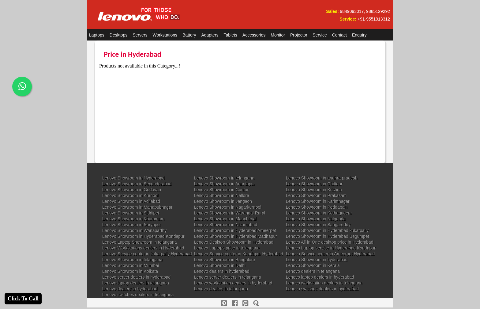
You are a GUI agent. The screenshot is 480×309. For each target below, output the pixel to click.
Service (320, 35)
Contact (339, 35)
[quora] (256, 303)
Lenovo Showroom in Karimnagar (318, 201)
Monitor (278, 35)
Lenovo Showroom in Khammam (133, 218)
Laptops (96, 35)
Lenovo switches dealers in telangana (138, 294)
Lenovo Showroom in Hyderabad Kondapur (143, 236)
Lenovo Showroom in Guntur (221, 189)
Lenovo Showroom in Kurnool (130, 195)
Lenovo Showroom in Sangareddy (318, 224)
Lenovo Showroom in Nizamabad (225, 224)
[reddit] (245, 303)
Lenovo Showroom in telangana (224, 178)
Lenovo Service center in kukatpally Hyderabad (147, 253)
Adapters (209, 35)
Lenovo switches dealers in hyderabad (322, 288)
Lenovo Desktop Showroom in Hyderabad (233, 242)
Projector (298, 35)
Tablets (230, 35)
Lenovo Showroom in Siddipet (130, 213)
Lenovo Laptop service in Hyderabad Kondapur (331, 247)
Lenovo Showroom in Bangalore (224, 259)
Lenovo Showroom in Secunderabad (137, 183)
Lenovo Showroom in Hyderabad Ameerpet (235, 230)
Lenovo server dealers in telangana (227, 277)
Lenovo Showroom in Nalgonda (316, 218)
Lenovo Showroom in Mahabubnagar (137, 207)
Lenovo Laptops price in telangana (227, 247)
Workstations (164, 35)
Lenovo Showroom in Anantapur (224, 183)
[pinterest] (224, 303)
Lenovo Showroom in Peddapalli (316, 207)
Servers (140, 35)
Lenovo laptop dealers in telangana (135, 282)
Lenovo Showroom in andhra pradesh (322, 178)
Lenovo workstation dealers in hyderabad (233, 282)
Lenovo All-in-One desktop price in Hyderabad (329, 242)
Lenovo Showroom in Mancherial (225, 218)
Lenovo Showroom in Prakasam (316, 195)
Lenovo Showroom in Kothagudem (319, 213)
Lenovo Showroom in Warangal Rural (229, 213)
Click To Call (23, 298)
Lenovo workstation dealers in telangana (324, 282)
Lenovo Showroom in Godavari (131, 189)
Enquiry (359, 35)
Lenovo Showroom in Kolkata (130, 271)
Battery (189, 35)
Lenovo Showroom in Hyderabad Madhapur (235, 236)
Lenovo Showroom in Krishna (314, 189)
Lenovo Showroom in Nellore (221, 195)
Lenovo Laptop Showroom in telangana (139, 242)
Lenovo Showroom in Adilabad (131, 201)
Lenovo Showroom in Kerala (313, 265)
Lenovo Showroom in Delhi (219, 265)
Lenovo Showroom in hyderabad (317, 259)
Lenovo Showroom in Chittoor (314, 183)
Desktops (118, 35)
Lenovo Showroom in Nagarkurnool (227, 207)
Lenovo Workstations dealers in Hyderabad (143, 247)
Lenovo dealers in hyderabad (221, 271)
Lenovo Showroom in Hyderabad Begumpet (327, 236)
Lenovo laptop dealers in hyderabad (320, 277)
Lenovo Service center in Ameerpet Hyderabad (330, 253)
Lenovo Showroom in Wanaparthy (134, 230)
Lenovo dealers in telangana (313, 271)
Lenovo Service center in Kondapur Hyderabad (238, 253)
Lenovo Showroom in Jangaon (223, 201)
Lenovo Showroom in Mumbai (130, 265)
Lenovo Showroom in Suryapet (131, 224)
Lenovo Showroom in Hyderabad (133, 178)
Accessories (253, 35)
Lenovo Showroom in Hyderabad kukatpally (327, 230)
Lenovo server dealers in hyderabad (136, 277)
